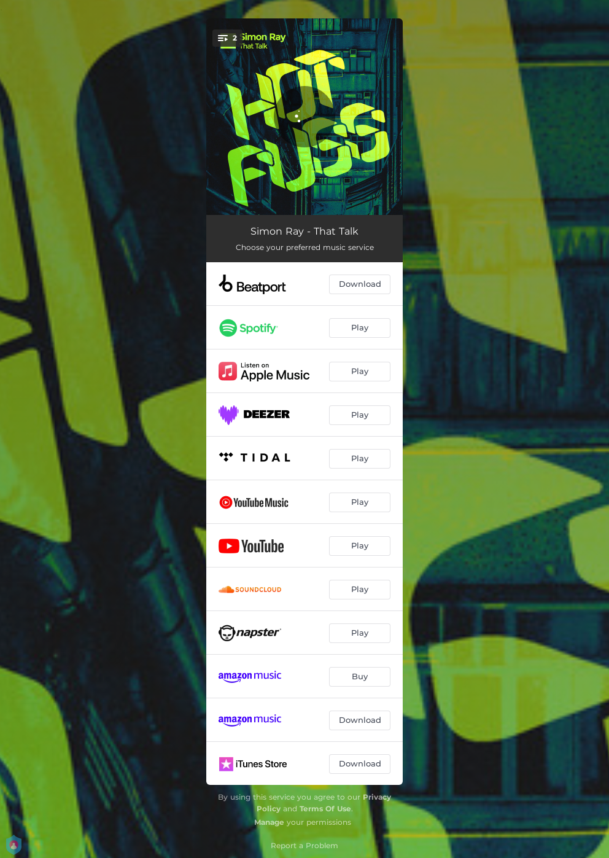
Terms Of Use (325, 808)
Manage (269, 822)
